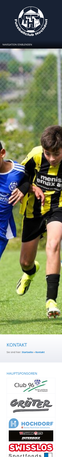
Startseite (27, 352)
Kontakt (40, 352)
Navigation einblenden (17, 44)
